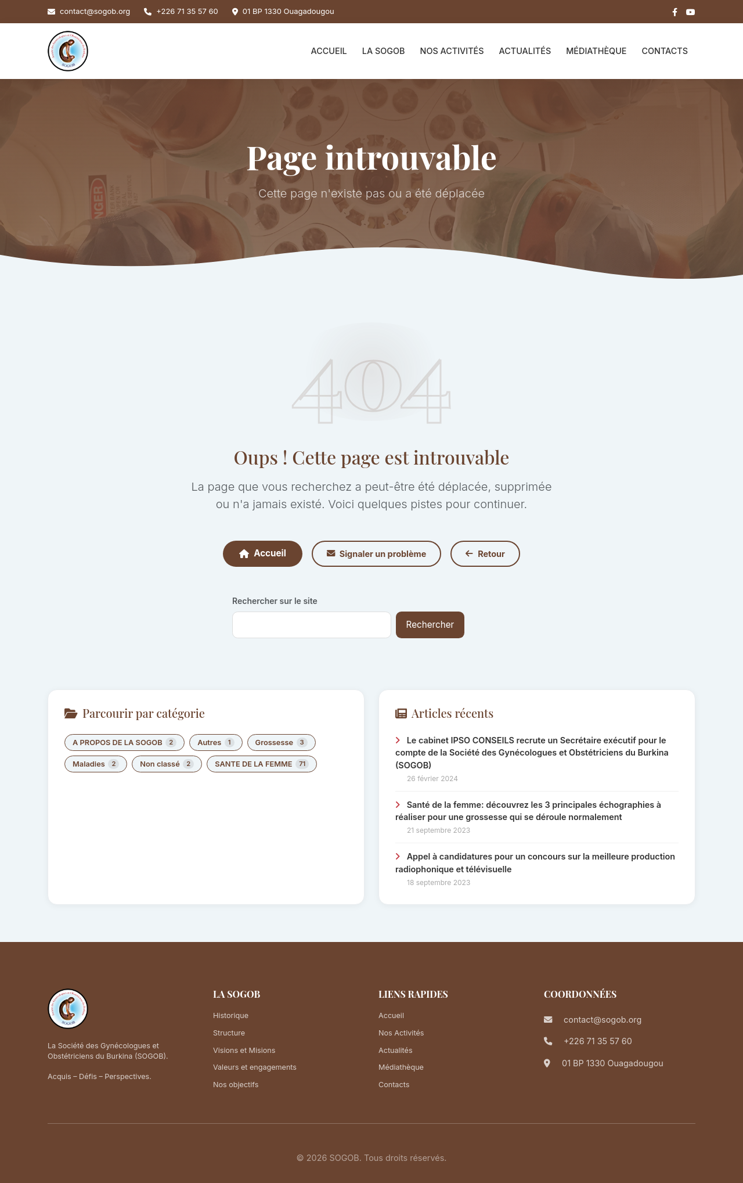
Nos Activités (452, 51)
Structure (229, 1033)
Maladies (96, 764)
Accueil (329, 51)
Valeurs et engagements (255, 1067)
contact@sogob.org (95, 11)
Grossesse (281, 742)
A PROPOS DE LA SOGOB (124, 742)
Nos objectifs (235, 1084)
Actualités (525, 51)
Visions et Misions (244, 1050)
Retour (485, 554)
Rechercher (430, 624)
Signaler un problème (376, 554)
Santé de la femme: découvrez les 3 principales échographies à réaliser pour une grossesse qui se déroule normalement (528, 811)
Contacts (664, 51)
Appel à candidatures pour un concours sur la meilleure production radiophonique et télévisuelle (535, 862)
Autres (215, 742)
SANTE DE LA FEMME (262, 764)
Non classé (167, 764)
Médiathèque (596, 51)
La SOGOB (383, 51)
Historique (230, 1015)
